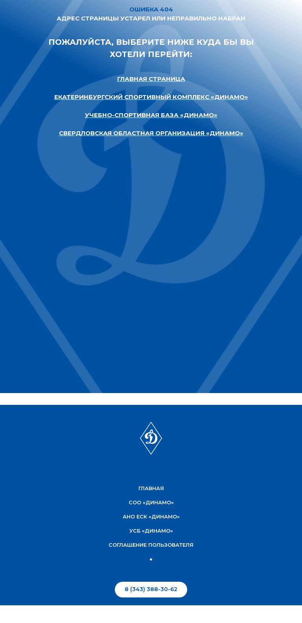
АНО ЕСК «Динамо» (151, 516)
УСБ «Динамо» (151, 530)
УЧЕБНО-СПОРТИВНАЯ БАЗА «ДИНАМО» (151, 115)
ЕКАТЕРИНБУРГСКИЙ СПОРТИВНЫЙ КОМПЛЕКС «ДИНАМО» (151, 97)
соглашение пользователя (151, 545)
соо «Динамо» (151, 502)
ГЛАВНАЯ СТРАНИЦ (148, 79)
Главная (151, 488)
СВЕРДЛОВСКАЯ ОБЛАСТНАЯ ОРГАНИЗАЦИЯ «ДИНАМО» (151, 133)
